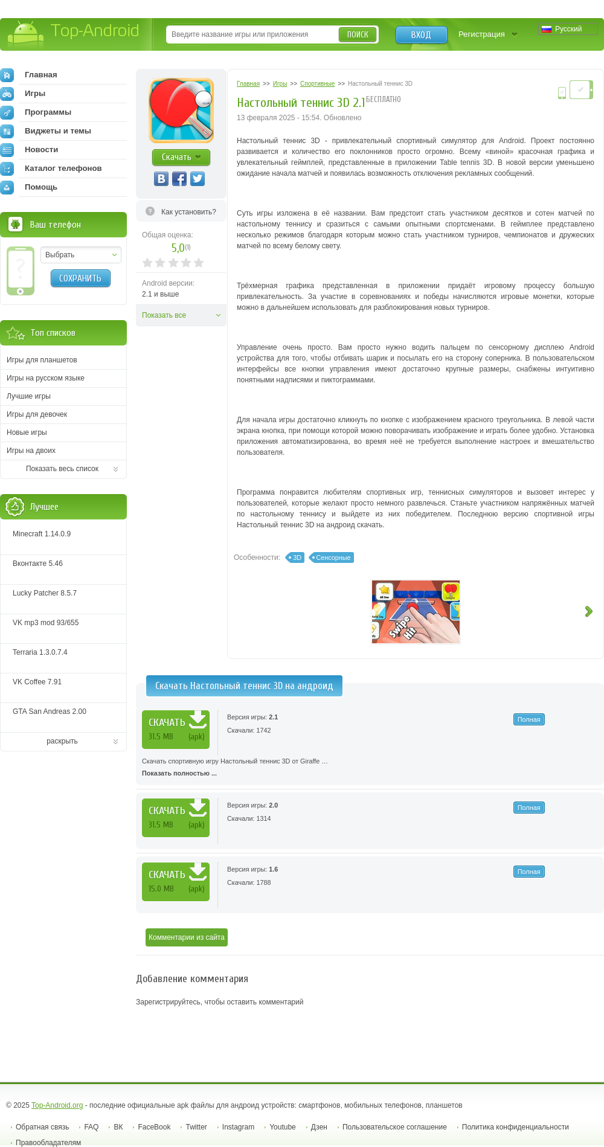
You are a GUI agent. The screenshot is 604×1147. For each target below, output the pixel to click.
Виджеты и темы (45, 131)
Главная (28, 75)
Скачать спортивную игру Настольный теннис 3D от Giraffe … (370, 768)
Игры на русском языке (46, 378)
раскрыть (62, 741)
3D (297, 557)
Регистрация (481, 34)
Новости (29, 150)
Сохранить (80, 278)
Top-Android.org (57, 1105)
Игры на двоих (31, 450)
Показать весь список (62, 468)
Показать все (164, 315)
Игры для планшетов (42, 360)
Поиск (357, 35)
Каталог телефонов (51, 168)
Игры (22, 94)
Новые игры (27, 432)
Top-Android (74, 35)
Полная (529, 719)
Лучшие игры (29, 396)
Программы (35, 112)
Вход (421, 35)
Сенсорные (333, 557)
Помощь (28, 187)
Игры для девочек (37, 414)
